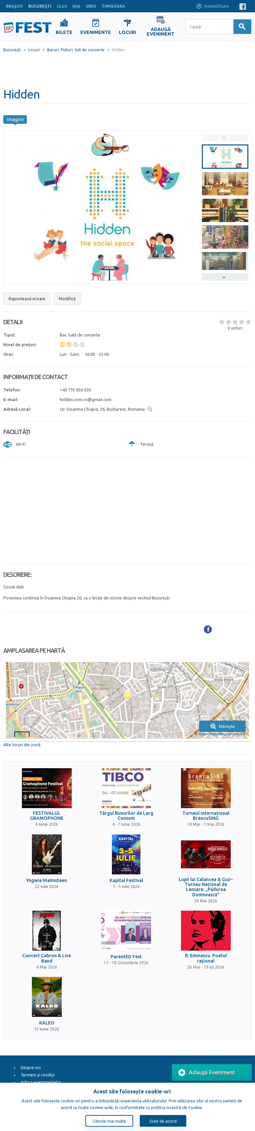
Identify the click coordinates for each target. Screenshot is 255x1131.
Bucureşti (12, 50)
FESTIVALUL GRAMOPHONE (46, 816)
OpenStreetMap (212, 734)
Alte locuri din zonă (22, 744)
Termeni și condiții (38, 1075)
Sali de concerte (90, 50)
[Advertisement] (127, 70)
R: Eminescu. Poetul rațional (206, 958)
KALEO (46, 1022)
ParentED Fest (126, 956)
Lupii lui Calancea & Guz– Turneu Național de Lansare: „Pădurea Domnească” (206, 887)
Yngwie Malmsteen (46, 880)
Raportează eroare (27, 298)
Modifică (67, 298)
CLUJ (62, 6)
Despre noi (31, 1067)
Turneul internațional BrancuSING (205, 816)
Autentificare (212, 6)
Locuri (34, 50)
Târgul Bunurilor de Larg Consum (126, 816)
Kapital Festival (126, 880)
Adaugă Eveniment (206, 1072)
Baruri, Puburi (60, 50)
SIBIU (91, 6)
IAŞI (76, 6)
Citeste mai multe (109, 1121)
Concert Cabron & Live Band (46, 958)
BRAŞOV (14, 6)
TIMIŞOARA (113, 6)
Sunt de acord (163, 1121)
